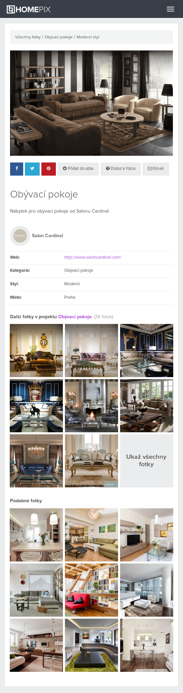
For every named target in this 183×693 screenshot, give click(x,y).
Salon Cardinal (47, 235)
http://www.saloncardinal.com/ (92, 257)
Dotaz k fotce (121, 168)
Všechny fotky (28, 37)
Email (156, 168)
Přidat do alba (78, 168)
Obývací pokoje (59, 37)
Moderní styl (88, 37)
